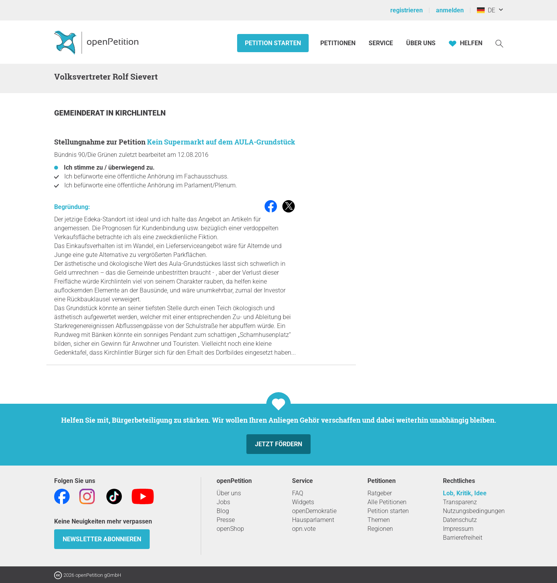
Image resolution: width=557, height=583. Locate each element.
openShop (230, 528)
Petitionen (338, 43)
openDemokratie (314, 511)
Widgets (303, 502)
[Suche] (499, 43)
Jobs (223, 502)
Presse (226, 520)
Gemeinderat (80, 113)
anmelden (450, 10)
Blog (223, 511)
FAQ (297, 493)
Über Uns (421, 43)
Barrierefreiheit (462, 537)
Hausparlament (313, 520)
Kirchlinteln (140, 113)
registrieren (406, 10)
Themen (378, 520)
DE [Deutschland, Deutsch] (486, 10)
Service (381, 43)
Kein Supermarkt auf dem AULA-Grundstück (221, 141)
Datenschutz (460, 520)
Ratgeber (379, 493)
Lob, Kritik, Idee (465, 493)
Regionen (380, 528)
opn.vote (304, 528)
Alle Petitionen (387, 502)
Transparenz (460, 502)
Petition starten (273, 43)
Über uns (229, 493)
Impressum (458, 528)
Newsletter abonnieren (102, 539)
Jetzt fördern (278, 444)
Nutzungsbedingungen (474, 511)
